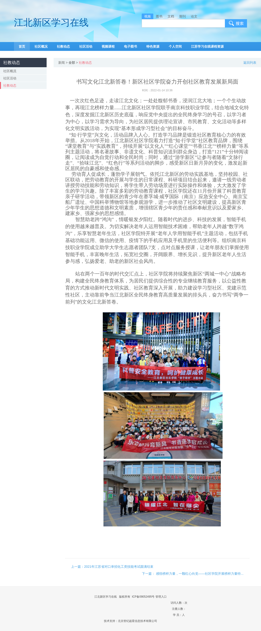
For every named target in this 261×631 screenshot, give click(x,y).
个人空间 (175, 46)
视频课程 (108, 46)
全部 (72, 62)
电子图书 (130, 46)
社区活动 (85, 46)
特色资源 (152, 46)
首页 (22, 46)
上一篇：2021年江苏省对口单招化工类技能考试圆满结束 (112, 566)
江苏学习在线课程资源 (207, 46)
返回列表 (249, 62)
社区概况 (41, 46)
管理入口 (161, 596)
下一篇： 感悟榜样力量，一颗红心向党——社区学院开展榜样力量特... (193, 573)
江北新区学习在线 (51, 22)
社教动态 (63, 46)
